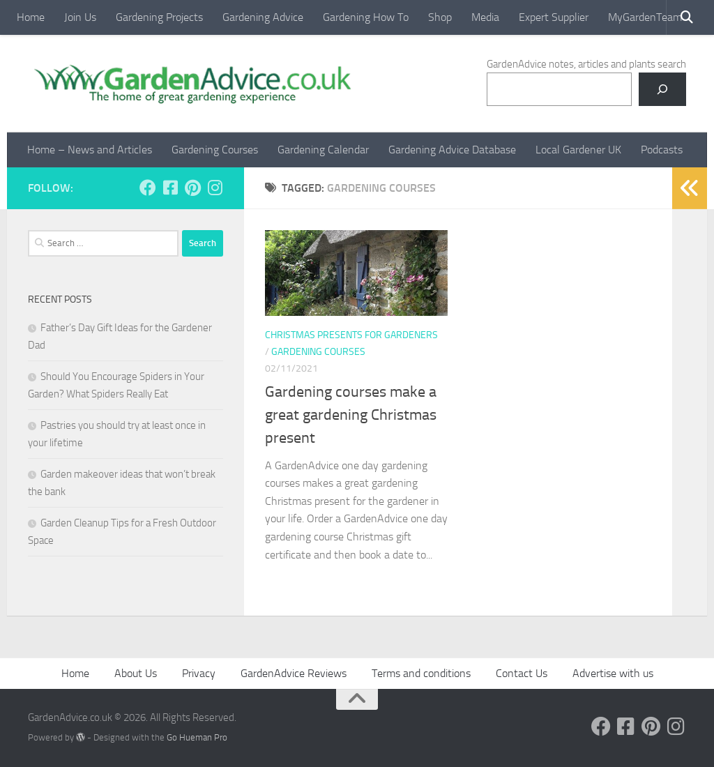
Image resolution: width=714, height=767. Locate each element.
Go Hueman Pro (197, 737)
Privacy (198, 673)
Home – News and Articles (89, 149)
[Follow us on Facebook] (147, 187)
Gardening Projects (159, 17)
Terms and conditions (421, 673)
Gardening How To (366, 17)
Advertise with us (612, 673)
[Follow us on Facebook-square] (170, 187)
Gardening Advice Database (452, 149)
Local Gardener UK (578, 149)
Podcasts (662, 149)
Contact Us (521, 673)
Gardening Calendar (323, 149)
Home (31, 17)
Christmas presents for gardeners (351, 335)
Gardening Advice (262, 17)
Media (485, 17)
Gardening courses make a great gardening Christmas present (350, 415)
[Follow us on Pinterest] (192, 187)
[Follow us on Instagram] (214, 187)
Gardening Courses (215, 149)
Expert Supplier (553, 17)
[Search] (662, 89)
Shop (440, 17)
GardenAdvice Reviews (294, 673)
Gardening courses (318, 352)
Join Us (80, 17)
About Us (135, 673)
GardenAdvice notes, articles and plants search (586, 64)
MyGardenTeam (645, 17)
